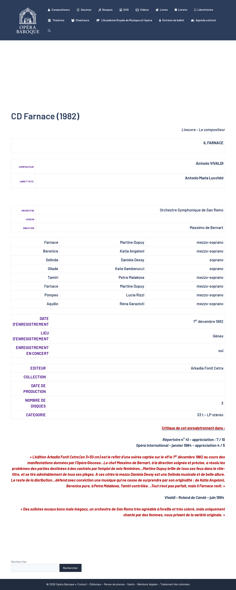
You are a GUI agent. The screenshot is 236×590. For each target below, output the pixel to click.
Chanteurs (80, 20)
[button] (49, 30)
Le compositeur (212, 129)
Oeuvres (84, 9)
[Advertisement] (118, 66)
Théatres (56, 20)
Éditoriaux (95, 584)
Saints (130, 584)
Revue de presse (114, 584)
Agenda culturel (203, 20)
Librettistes (203, 9)
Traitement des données (175, 584)
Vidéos (142, 9)
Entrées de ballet (171, 20)
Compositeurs (59, 9)
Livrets (181, 9)
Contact (82, 584)
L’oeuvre (189, 129)
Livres (162, 9)
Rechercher (19, 562)
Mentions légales (147, 584)
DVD (124, 9)
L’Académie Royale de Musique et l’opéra (124, 20)
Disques (105, 9)
